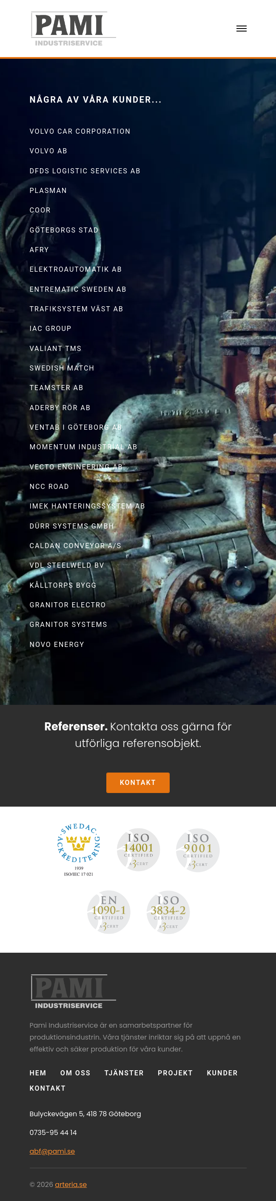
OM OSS (75, 1073)
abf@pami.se (52, 1151)
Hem (38, 1073)
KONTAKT (138, 783)
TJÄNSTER (124, 1073)
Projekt (175, 1073)
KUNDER (222, 1073)
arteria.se (71, 1185)
